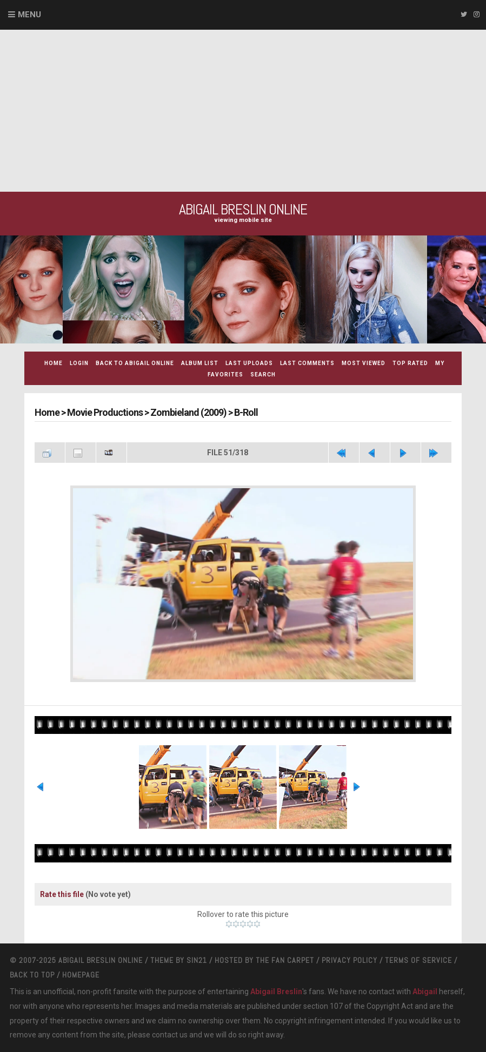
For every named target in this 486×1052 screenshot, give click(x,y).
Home (53, 363)
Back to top (32, 975)
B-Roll (246, 412)
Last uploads (249, 363)
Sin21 (197, 960)
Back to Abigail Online (135, 363)
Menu (29, 14)
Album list (199, 363)
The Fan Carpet (285, 960)
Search (263, 374)
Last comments (307, 363)
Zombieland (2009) (188, 412)
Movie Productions (105, 412)
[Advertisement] (243, 110)
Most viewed (363, 363)
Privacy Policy (349, 960)
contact (165, 1034)
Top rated (410, 363)
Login (79, 363)
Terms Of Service (418, 960)
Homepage (80, 975)
